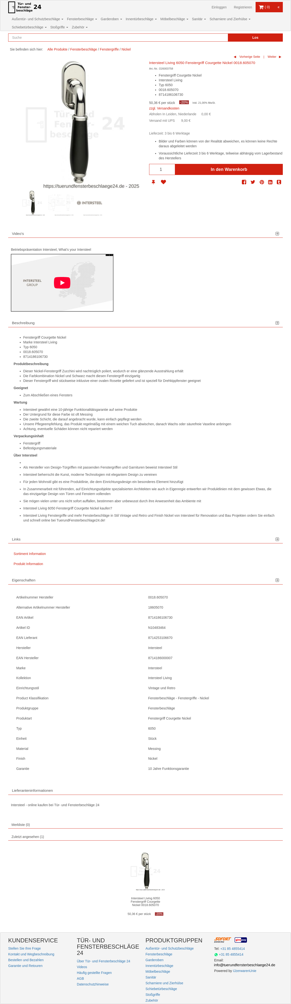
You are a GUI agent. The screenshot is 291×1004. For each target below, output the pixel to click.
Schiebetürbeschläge (29, 27)
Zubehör (80, 27)
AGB (80, 978)
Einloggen (219, 7)
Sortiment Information (30, 554)
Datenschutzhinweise (93, 984)
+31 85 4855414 (232, 949)
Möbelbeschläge (174, 19)
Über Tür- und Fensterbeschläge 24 (103, 961)
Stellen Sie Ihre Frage (24, 948)
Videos (82, 967)
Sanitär (199, 19)
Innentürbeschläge (141, 19)
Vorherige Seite (249, 56)
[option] (32, 203)
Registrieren (243, 7)
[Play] (62, 283)
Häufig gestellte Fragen (94, 973)
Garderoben (111, 19)
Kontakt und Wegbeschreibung (31, 954)
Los (255, 37)
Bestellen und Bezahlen (26, 960)
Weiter (272, 56)
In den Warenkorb (229, 169)
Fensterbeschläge (82, 19)
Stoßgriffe (59, 27)
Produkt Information (28, 564)
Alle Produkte (57, 49)
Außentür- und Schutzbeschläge (37, 19)
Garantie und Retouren (25, 966)
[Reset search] (214, 37)
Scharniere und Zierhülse (230, 19)
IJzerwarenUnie (244, 971)
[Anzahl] (162, 169)
